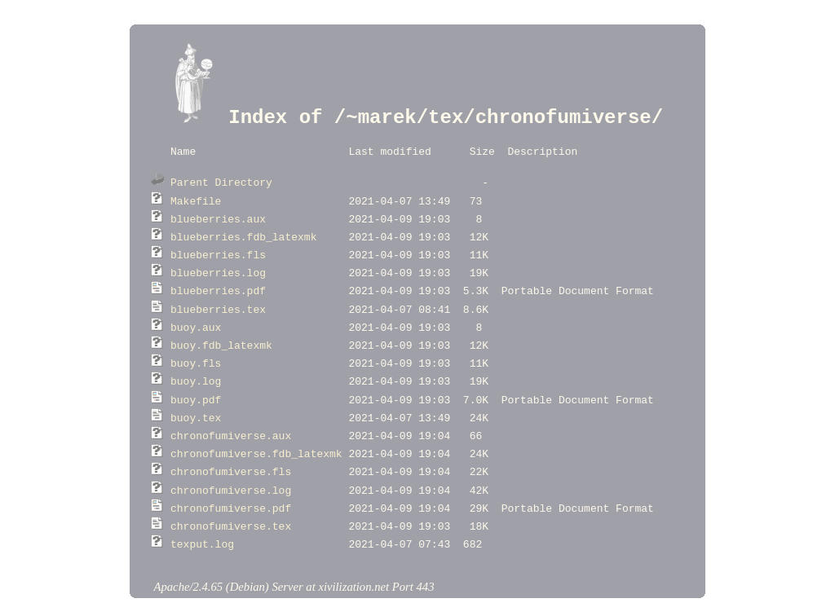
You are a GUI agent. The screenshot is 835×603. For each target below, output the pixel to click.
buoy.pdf (195, 378)
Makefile (195, 197)
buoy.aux (195, 312)
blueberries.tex (218, 295)
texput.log (202, 509)
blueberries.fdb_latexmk (243, 229)
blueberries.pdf (218, 278)
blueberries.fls (218, 246)
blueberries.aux (218, 213)
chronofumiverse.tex (230, 493)
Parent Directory (221, 180)
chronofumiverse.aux (230, 410)
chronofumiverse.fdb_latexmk (256, 427)
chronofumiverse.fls (230, 443)
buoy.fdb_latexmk (221, 328)
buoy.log (195, 361)
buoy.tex (195, 394)
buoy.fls (195, 344)
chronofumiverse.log (230, 460)
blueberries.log (218, 262)
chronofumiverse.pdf (230, 476)
